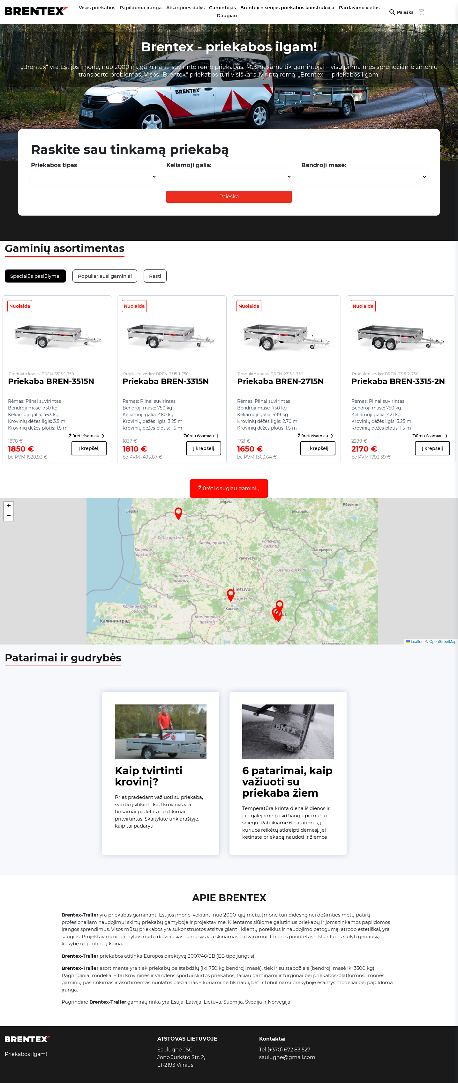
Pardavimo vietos (359, 8)
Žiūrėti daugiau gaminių (229, 488)
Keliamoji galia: (189, 165)
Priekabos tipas (54, 165)
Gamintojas (222, 8)
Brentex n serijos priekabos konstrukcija (287, 8)
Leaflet (414, 641)
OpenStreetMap (442, 641)
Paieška (405, 12)
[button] (231, 595)
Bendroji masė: (323, 165)
